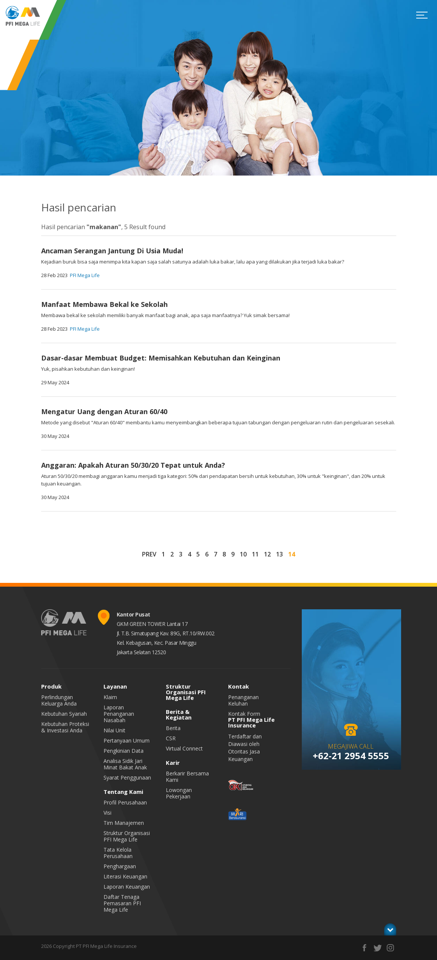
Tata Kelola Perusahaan (118, 853)
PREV (149, 554)
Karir (173, 762)
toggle (390, 929)
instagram (390, 948)
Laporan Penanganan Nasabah (118, 714)
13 (279, 554)
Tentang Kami (123, 791)
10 (243, 554)
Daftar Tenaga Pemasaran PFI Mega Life (122, 903)
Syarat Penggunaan (127, 777)
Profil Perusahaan (125, 802)
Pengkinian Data (123, 750)
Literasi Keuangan (125, 876)
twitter (377, 948)
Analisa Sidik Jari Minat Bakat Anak (125, 764)
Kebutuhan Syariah (64, 713)
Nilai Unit (114, 730)
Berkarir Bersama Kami (187, 776)
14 (291, 554)
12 (267, 554)
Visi (107, 812)
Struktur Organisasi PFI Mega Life (126, 836)
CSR (171, 738)
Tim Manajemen (123, 822)
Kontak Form (244, 713)
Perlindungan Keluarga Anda (59, 700)
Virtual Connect (184, 748)
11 (255, 554)
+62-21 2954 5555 (351, 755)
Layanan (115, 686)
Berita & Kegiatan (178, 714)
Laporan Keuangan (126, 886)
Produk (51, 686)
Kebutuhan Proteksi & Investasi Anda (65, 727)
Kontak (238, 686)
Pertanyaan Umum (126, 740)
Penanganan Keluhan (243, 700)
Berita (173, 728)
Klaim (110, 697)
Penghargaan (119, 866)
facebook (365, 948)
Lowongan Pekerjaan (179, 793)
